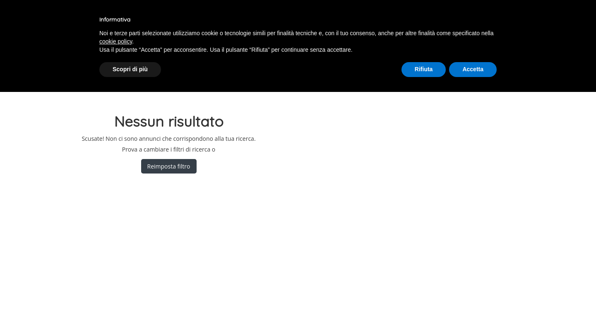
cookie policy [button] (115, 41)
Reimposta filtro (168, 166)
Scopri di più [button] (130, 69)
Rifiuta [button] (424, 69)
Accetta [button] (472, 69)
